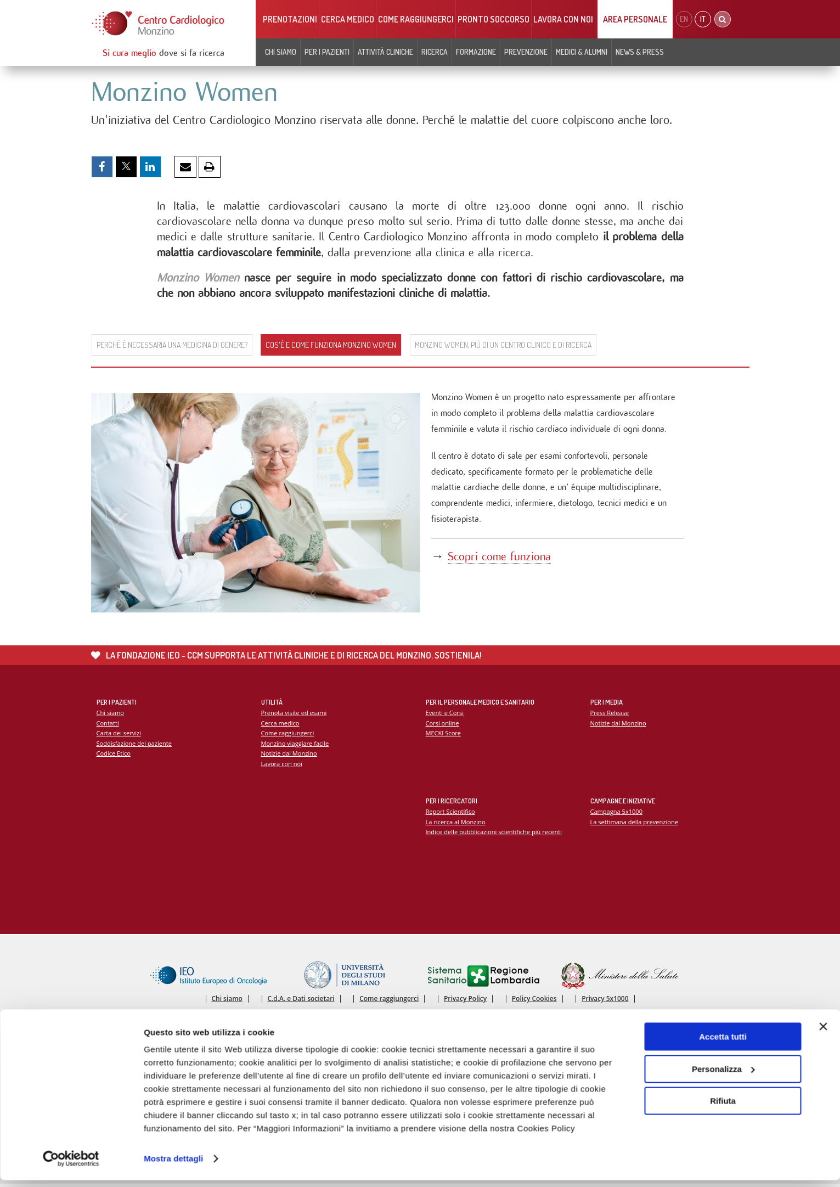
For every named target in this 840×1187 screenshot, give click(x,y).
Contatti (108, 725)
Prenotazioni (290, 19)
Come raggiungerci (416, 19)
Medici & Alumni (581, 52)
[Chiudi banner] (823, 1033)
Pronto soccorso (493, 19)
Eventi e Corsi (445, 715)
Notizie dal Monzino (289, 756)
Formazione (476, 52)
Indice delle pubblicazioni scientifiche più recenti (494, 834)
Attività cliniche (385, 52)
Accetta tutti (723, 1043)
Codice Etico (114, 756)
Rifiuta (723, 1107)
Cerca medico (347, 19)
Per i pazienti (327, 52)
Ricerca (434, 52)
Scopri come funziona (501, 559)
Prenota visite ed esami (294, 715)
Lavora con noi (563, 19)
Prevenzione (526, 52)
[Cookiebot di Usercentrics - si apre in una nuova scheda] (71, 1165)
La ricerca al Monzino (456, 824)
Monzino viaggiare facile (295, 745)
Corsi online (443, 725)
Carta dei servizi (119, 735)
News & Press (640, 52)
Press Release (609, 715)
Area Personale (635, 19)
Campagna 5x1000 (617, 813)
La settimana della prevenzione (634, 824)
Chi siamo (280, 52)
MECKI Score (443, 735)
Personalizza (723, 1075)
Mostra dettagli (173, 1165)
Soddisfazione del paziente (135, 745)
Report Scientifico (451, 813)
